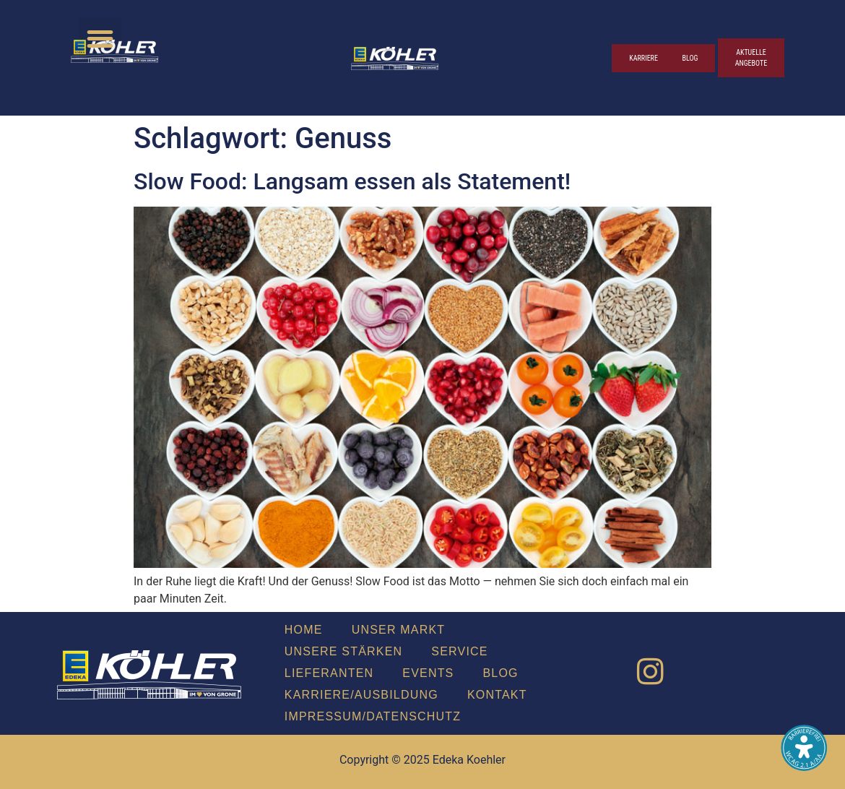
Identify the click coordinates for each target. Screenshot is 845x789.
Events (428, 673)
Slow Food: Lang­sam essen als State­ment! (352, 181)
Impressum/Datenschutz (373, 716)
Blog (500, 673)
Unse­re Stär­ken (344, 651)
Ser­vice (459, 651)
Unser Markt (399, 630)
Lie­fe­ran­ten (329, 673)
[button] (100, 38)
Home (304, 630)
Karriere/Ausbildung (361, 695)
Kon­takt (497, 695)
